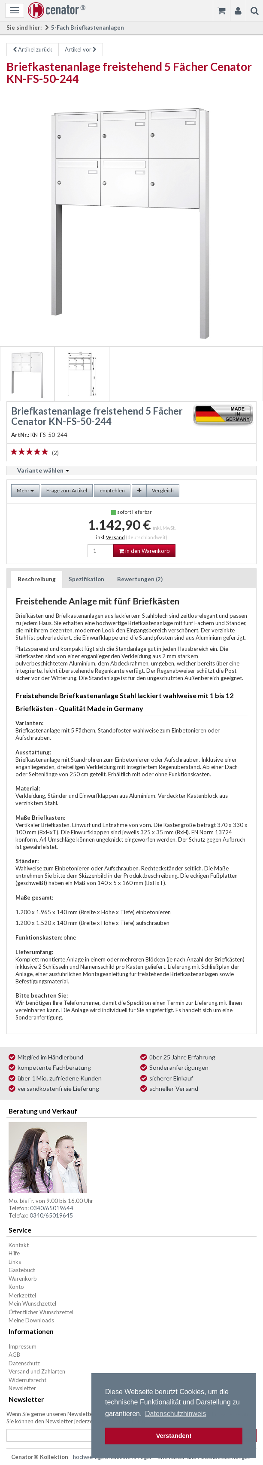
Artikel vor (81, 49)
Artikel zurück (32, 49)
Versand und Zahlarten (37, 1371)
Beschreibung (37, 579)
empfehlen (112, 490)
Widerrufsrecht (27, 1379)
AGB (14, 1354)
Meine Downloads (31, 1320)
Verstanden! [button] (173, 1435)
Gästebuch (22, 1270)
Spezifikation (86, 579)
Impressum (22, 1346)
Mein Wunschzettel (32, 1303)
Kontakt (19, 1245)
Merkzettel (22, 1295)
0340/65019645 (51, 1215)
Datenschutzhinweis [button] (175, 1413)
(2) (55, 452)
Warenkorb (23, 1278)
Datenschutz (24, 1363)
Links (15, 1261)
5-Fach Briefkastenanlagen (87, 27)
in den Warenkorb (144, 550)
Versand (115, 537)
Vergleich (163, 490)
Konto (16, 1286)
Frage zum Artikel (66, 490)
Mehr (25, 490)
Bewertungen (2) (140, 579)
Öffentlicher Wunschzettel (41, 1312)
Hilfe (14, 1253)
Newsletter (22, 1388)
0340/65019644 (51, 1208)
